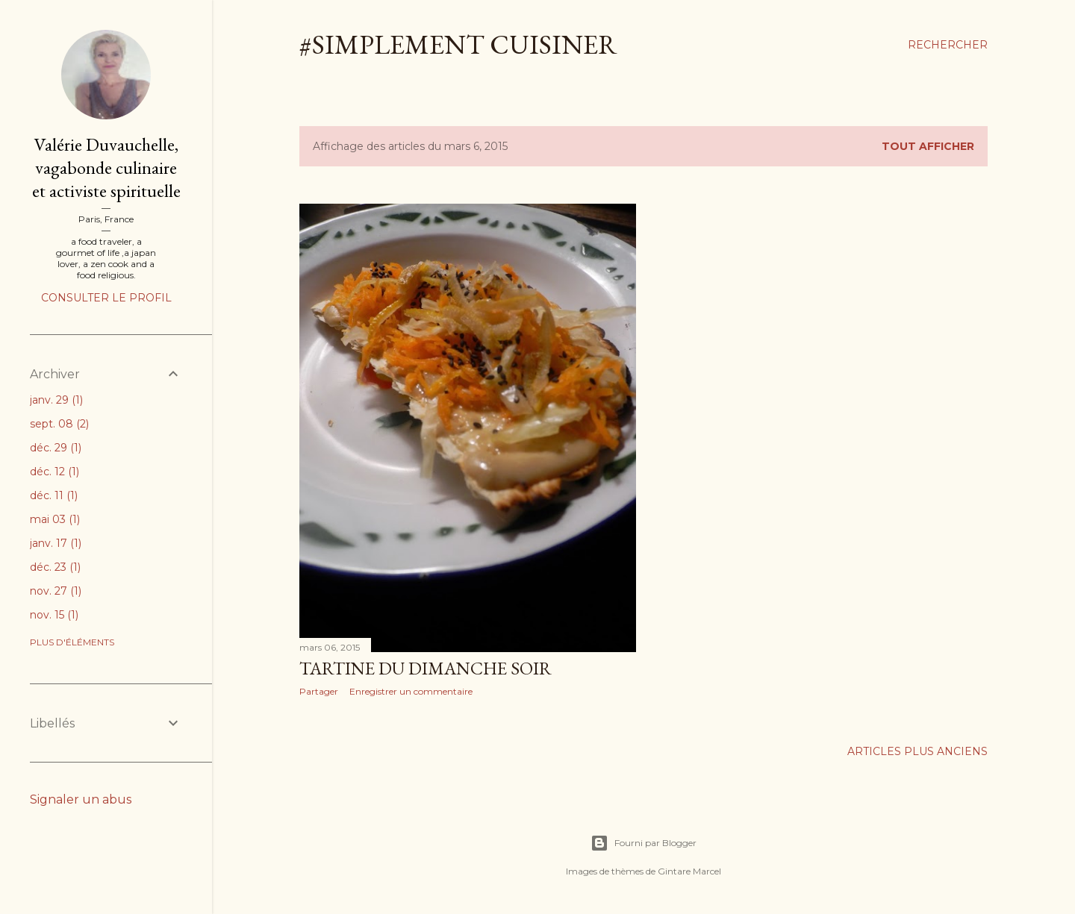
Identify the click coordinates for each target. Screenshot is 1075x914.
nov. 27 (55, 591)
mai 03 (55, 519)
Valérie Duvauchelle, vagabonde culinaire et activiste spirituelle (106, 167)
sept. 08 (59, 424)
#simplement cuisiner (458, 44)
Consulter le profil (106, 297)
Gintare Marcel (689, 871)
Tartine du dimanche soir (425, 668)
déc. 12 (54, 471)
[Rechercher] (948, 45)
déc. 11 (54, 495)
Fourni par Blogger (644, 843)
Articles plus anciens (917, 751)
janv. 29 (56, 400)
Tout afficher (928, 146)
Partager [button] (318, 691)
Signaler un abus (80, 799)
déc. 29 (55, 447)
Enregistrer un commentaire (411, 691)
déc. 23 (55, 567)
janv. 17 (55, 543)
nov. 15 (54, 615)
